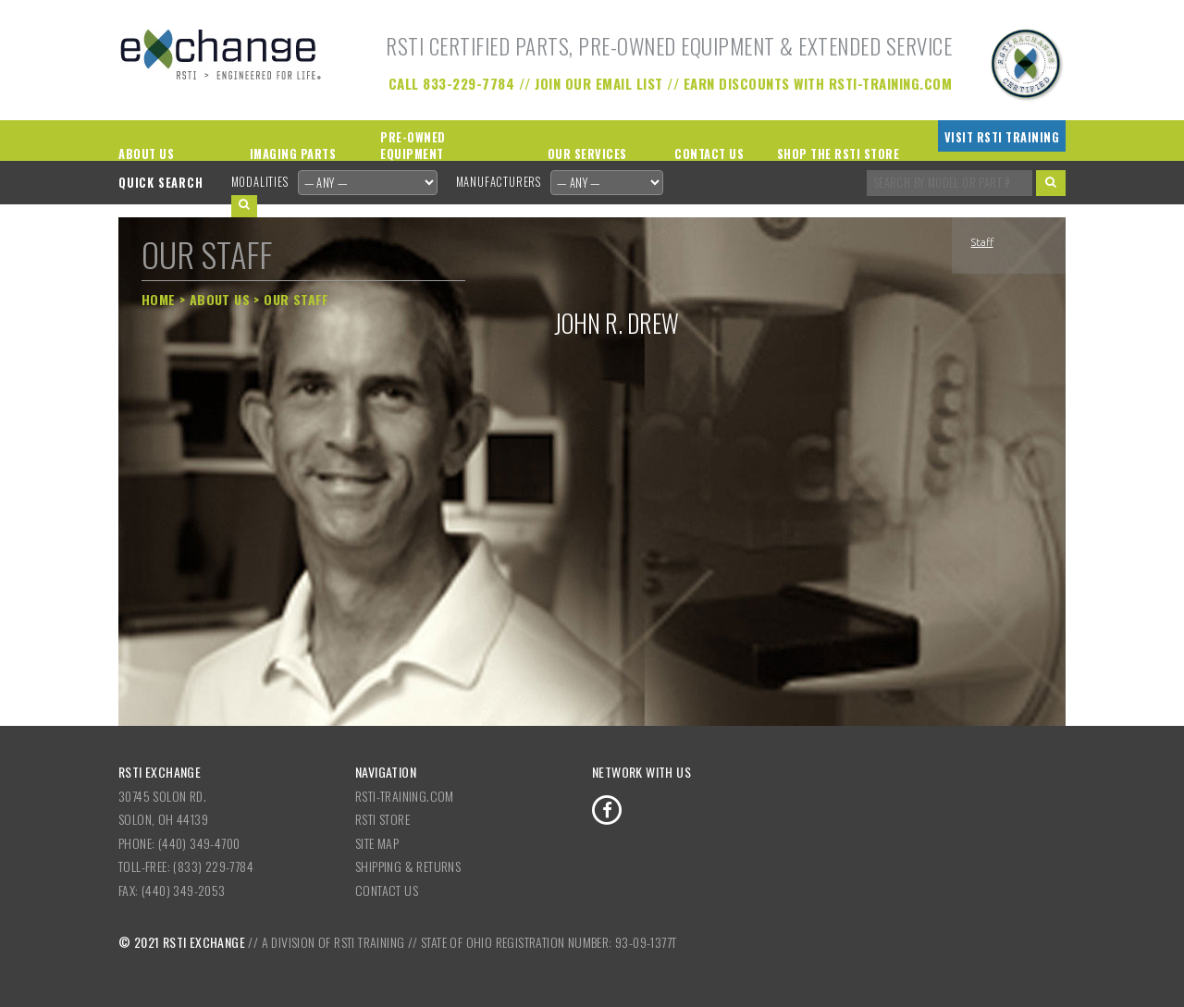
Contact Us (709, 154)
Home (159, 299)
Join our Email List (599, 83)
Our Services (587, 154)
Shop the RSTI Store (838, 154)
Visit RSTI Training (1002, 137)
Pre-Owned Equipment (413, 146)
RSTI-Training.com (404, 795)
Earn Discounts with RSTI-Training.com (818, 83)
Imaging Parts (293, 154)
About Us (146, 154)
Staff (982, 242)
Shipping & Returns (408, 866)
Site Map (377, 843)
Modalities (260, 181)
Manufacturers (498, 181)
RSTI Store (382, 819)
